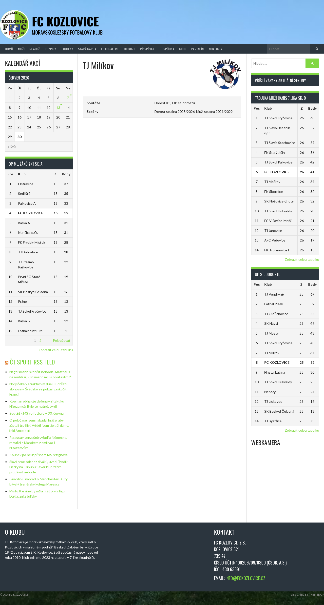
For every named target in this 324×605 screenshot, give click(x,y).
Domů (9, 48)
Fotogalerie (110, 48)
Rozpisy (50, 48)
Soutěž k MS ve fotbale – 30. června (36, 413)
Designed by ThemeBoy (307, 594)
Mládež (34, 48)
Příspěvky (147, 48)
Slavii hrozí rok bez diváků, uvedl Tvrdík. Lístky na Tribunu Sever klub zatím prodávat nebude (39, 467)
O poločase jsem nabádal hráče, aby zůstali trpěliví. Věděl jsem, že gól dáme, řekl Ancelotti (39, 425)
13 (58, 107)
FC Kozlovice (65, 21)
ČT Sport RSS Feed (32, 361)
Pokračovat (61, 340)
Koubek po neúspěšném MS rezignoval (39, 455)
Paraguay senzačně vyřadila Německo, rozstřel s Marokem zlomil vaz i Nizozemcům (38, 442)
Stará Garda (87, 48)
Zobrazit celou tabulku (55, 350)
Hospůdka (166, 48)
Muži (21, 48)
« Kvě (11, 146)
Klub (182, 48)
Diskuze (129, 48)
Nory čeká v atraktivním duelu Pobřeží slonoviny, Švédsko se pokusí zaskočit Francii (38, 389)
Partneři (197, 48)
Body (66, 174)
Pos (10, 174)
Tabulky (67, 48)
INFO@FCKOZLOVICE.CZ (245, 578)
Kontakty (215, 48)
